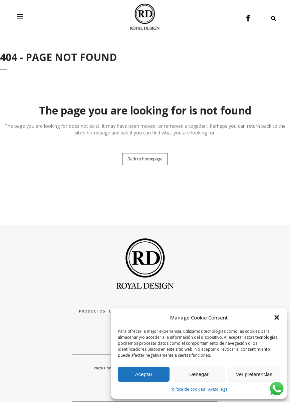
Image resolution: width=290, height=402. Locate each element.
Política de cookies (187, 389)
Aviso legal (218, 389)
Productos (92, 310)
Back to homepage (145, 159)
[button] (276, 317)
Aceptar (144, 374)
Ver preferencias (254, 374)
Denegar (199, 374)
